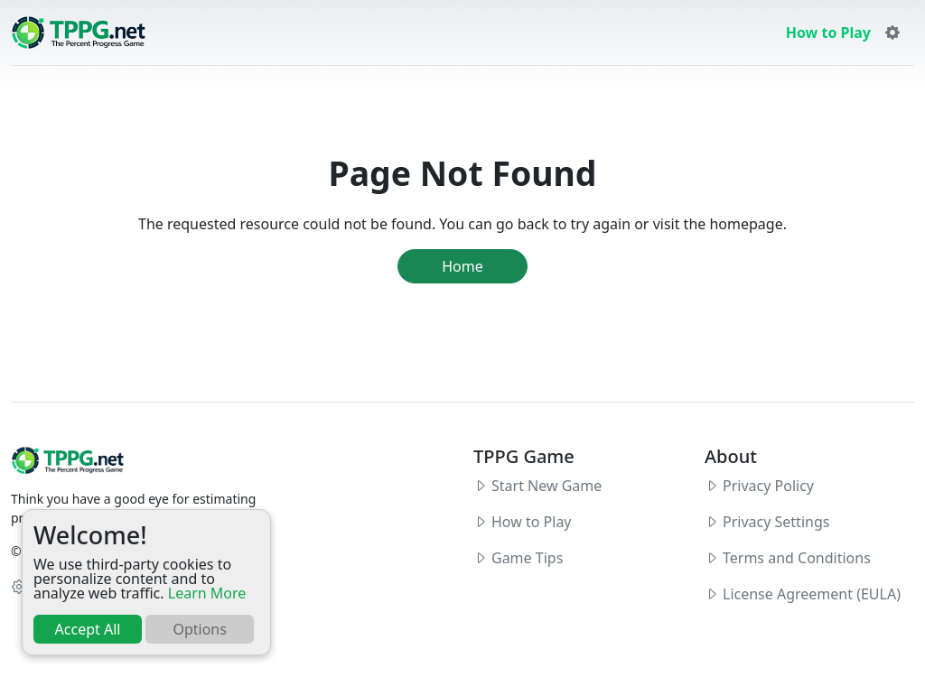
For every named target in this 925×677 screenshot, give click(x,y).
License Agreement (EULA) (812, 594)
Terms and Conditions (797, 558)
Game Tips (527, 558)
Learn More (207, 593)
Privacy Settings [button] (776, 522)
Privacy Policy (768, 486)
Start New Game (546, 486)
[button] (892, 32)
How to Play (828, 32)
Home (462, 266)
